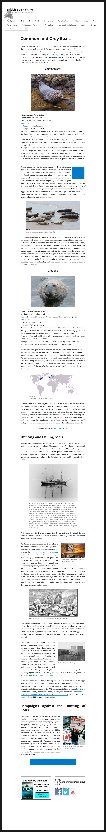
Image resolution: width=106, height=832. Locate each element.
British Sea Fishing (20, 9)
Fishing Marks (12, 25)
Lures (86, 21)
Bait (22, 21)
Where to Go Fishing (30, 25)
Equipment (48, 21)
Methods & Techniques (67, 25)
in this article (52, 55)
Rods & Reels (34, 21)
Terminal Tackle (64, 21)
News (93, 25)
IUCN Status (25, 123)
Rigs (94, 21)
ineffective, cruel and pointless (41, 675)
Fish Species (11, 21)
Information (48, 25)
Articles (83, 25)
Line (77, 21)
